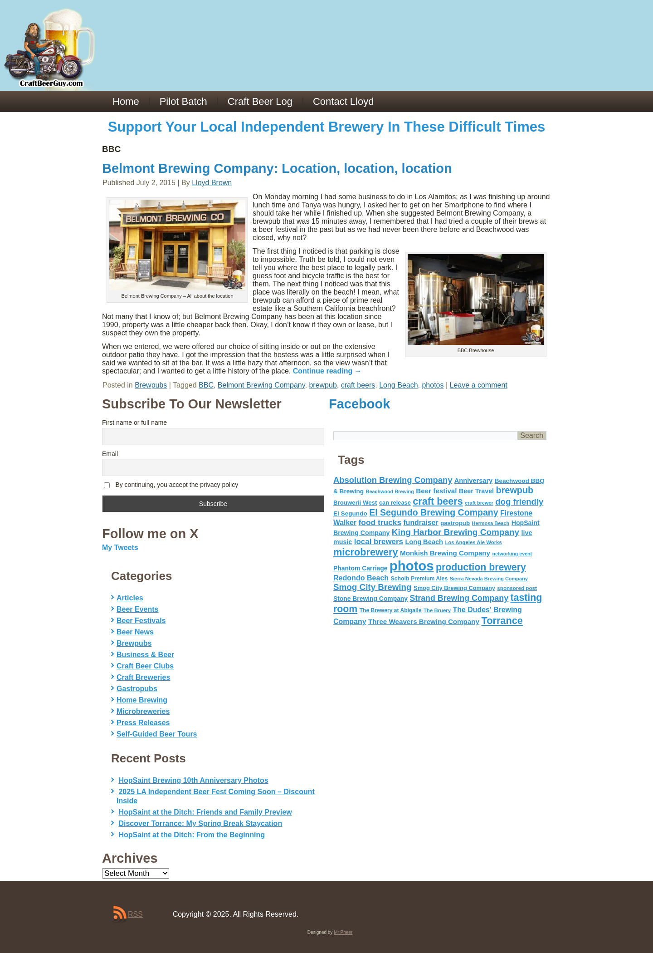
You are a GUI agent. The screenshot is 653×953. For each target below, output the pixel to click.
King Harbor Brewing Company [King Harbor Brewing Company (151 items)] (455, 532)
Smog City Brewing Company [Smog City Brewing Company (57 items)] (454, 588)
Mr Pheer (343, 932)
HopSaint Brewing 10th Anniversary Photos (193, 780)
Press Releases (143, 723)
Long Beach (398, 385)
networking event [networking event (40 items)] (512, 553)
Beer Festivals (141, 620)
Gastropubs (137, 689)
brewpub (322, 385)
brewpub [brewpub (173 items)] (515, 490)
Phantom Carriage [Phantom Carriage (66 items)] (360, 568)
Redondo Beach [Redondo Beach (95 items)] (361, 578)
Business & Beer (145, 654)
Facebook (359, 404)
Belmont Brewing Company (261, 385)
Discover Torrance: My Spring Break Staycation (200, 823)
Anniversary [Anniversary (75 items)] (473, 480)
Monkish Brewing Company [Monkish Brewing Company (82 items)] (445, 553)
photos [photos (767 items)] (412, 565)
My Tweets (120, 547)
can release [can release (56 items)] (395, 502)
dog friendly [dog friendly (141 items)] (519, 501)
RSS (135, 914)
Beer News (135, 632)
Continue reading (327, 371)
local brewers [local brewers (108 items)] (378, 541)
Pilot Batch (183, 101)
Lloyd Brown (212, 183)
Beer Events (138, 609)
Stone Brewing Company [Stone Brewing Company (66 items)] (370, 598)
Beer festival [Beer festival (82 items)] (436, 491)
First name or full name (134, 422)
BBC (206, 385)
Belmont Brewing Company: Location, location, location (277, 168)
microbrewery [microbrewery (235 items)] (365, 552)
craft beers (358, 385)
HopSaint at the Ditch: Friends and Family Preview (205, 812)
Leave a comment (478, 385)
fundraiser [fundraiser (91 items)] (421, 522)
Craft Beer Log (260, 101)
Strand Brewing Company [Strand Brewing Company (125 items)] (458, 598)
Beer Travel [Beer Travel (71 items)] (476, 491)
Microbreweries (143, 711)
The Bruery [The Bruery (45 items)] (437, 610)
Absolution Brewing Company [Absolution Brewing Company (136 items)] (392, 480)
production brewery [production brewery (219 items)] (481, 567)
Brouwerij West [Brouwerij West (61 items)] (355, 502)
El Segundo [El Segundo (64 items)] (350, 513)
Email (110, 453)
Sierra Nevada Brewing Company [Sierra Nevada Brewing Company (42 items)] (489, 578)
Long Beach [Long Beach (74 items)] (424, 541)
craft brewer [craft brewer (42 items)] (479, 503)
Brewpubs (151, 385)
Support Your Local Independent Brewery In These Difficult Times (327, 127)
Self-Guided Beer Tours (157, 734)
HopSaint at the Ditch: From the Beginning (191, 835)
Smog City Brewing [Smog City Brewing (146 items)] (372, 587)
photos (432, 385)
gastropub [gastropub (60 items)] (455, 523)
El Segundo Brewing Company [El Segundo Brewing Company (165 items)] (433, 512)
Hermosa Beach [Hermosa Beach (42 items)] (491, 523)
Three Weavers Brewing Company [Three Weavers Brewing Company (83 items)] (423, 621)
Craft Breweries (143, 677)
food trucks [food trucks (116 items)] (380, 522)
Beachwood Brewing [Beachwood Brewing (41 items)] (390, 491)
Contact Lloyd (343, 101)
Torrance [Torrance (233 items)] (501, 620)
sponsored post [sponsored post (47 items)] (517, 588)
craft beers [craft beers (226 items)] (438, 501)
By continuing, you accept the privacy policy (171, 485)
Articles (130, 598)
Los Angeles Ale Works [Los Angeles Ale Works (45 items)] (473, 542)
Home (125, 101)
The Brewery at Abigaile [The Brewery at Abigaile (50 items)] (391, 610)
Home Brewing (142, 700)
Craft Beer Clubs (145, 666)
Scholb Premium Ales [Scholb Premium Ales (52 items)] (419, 578)
